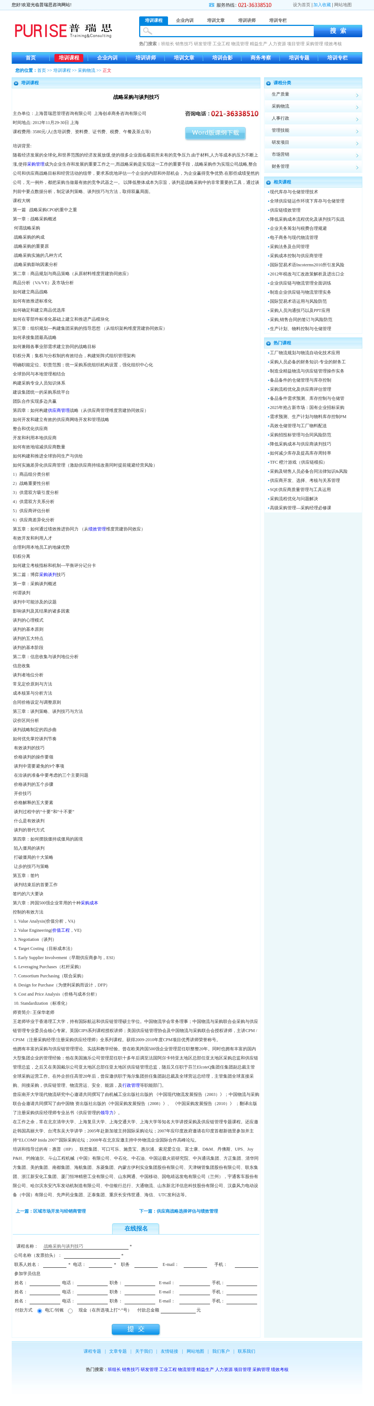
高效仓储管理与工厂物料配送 (298, 425)
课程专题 (92, 1351)
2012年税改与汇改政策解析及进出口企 (307, 274)
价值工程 (61, 930)
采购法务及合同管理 (289, 246)
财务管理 (280, 166)
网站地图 (343, 4)
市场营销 (280, 154)
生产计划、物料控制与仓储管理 (300, 328)
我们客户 (221, 1351)
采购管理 (314, 43)
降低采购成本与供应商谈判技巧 (300, 444)
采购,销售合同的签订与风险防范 (301, 319)
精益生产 (258, 43)
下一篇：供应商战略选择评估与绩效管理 (178, 1211)
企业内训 (107, 58)
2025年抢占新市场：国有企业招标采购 (307, 407)
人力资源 (277, 43)
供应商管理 (59, 410)
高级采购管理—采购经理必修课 (300, 507)
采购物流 (86, 70)
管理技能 (280, 130)
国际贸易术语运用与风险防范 (298, 301)
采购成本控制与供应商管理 (296, 255)
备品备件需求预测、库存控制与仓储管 (307, 398)
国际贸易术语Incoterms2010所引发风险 (307, 264)
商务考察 (261, 58)
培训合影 (222, 58)
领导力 (107, 1112)
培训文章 (184, 58)
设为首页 (301, 4)
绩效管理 (97, 529)
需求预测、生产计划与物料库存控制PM (308, 416)
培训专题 (299, 58)
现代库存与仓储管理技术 (294, 191)
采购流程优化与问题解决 (294, 498)
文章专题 (118, 1351)
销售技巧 (184, 43)
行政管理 (131, 1085)
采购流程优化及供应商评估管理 (300, 389)
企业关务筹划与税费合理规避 (298, 228)
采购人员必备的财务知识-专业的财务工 (308, 361)
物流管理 (240, 43)
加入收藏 (322, 4)
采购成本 (89, 902)
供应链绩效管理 (285, 210)
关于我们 (144, 1351)
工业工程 (221, 43)
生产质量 (280, 94)
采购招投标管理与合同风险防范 (300, 434)
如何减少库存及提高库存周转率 (300, 453)
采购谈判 (48, 574)
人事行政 (280, 118)
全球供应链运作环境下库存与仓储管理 (307, 201)
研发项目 (280, 142)
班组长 (167, 43)
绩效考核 (333, 43)
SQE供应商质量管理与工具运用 (300, 489)
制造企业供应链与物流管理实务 (300, 292)
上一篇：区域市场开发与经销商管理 (51, 1211)
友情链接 (169, 1351)
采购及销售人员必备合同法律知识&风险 (309, 471)
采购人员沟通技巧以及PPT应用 (300, 310)
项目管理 (296, 43)
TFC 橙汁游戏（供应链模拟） (298, 462)
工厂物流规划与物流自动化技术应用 (305, 352)
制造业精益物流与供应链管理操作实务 (307, 371)
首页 (31, 58)
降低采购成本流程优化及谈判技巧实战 (307, 219)
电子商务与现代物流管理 (294, 237)
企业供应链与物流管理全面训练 (300, 283)
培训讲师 (146, 58)
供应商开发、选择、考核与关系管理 (305, 480)
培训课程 (69, 58)
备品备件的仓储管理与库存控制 (300, 380)
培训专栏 (337, 58)
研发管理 (202, 43)
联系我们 (246, 1351)
